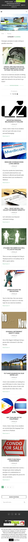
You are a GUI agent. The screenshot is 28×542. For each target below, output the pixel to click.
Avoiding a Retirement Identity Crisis (14, 332)
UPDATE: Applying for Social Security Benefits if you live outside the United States (14, 68)
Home (2, 33)
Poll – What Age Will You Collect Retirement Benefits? (14, 209)
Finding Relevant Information (13, 3)
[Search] (26, 11)
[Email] (19, 514)
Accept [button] (11, 540)
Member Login (20, 1)
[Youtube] (16, 514)
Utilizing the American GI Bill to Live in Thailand (14, 248)
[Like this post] (10, 94)
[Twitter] (9, 514)
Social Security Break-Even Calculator (11, 5)
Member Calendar (9, 1)
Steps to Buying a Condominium (14, 460)
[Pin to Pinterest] (15, 94)
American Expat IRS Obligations (14, 290)
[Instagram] (12, 514)
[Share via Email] (17, 94)
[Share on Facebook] (12, 94)
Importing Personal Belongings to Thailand (14, 121)
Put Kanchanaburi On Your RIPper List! (14, 374)
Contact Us (14, 6)
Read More (17, 540)
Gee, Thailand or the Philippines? (14, 418)
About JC (23, 5)
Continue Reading (14, 85)
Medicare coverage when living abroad (14, 162)
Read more (6, 136)
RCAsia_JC (14, 124)
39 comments (14, 91)
